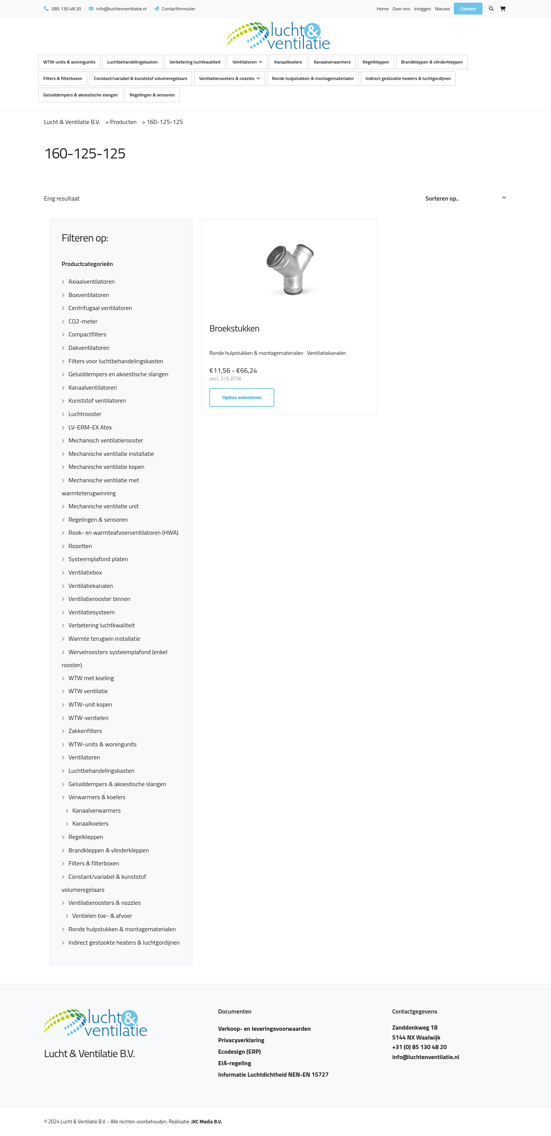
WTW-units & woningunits (69, 61)
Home (382, 8)
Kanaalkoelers (288, 61)
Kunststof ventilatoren (97, 400)
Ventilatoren (244, 61)
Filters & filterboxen (62, 78)
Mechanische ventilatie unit (103, 506)
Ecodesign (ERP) (239, 1051)
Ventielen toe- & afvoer (102, 915)
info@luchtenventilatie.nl (118, 8)
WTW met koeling (91, 677)
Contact (468, 8)
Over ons (401, 8)
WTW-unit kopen (90, 704)
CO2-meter (83, 321)
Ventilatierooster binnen (99, 598)
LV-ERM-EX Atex (90, 427)
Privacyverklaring (241, 1040)
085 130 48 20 (62, 8)
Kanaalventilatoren (92, 387)
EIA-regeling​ (234, 1062)
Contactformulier (175, 8)
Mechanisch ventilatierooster (105, 440)
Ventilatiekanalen (90, 585)
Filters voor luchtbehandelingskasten (115, 361)
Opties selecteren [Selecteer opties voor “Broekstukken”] (242, 403)
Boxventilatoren (88, 294)
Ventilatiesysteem (91, 612)
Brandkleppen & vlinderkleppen (432, 61)
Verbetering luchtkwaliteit (195, 61)
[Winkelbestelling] (466, 199)
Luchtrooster (84, 413)
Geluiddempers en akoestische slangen (118, 374)
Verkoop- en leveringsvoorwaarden (264, 1028)
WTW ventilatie (88, 690)
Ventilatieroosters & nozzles (226, 78)
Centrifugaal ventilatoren (100, 307)
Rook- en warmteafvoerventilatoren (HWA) (123, 532)
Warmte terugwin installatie (104, 638)
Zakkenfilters (85, 730)
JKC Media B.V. (206, 1121)
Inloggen (422, 8)
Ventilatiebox (85, 572)
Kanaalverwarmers (332, 61)
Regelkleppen (376, 61)
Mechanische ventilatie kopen (106, 466)
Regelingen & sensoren (152, 94)
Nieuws (442, 8)
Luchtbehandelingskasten (132, 61)
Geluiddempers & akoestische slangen (80, 94)
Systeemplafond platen (98, 558)
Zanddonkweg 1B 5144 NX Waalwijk (416, 1032)
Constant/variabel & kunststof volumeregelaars (140, 78)
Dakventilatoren (88, 347)
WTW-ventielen (88, 717)
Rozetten (80, 545)
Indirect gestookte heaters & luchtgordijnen (408, 78)
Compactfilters (87, 334)
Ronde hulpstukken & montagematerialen (313, 78)
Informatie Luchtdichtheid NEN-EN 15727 (273, 1074)
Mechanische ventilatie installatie (111, 453)
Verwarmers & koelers (97, 796)
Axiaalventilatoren (91, 281)
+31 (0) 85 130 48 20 (419, 1046)
